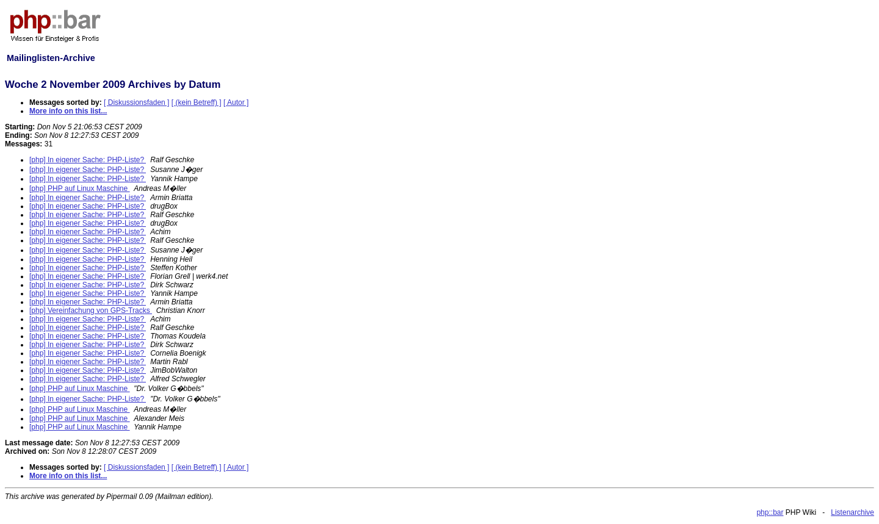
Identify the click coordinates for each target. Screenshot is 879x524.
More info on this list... (68, 111)
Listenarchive (852, 512)
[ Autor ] (235, 102)
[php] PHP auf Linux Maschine (79, 188)
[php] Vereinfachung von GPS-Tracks (90, 310)
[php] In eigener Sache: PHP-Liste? (87, 160)
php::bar (769, 512)
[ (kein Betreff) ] (197, 102)
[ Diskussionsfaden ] (136, 102)
